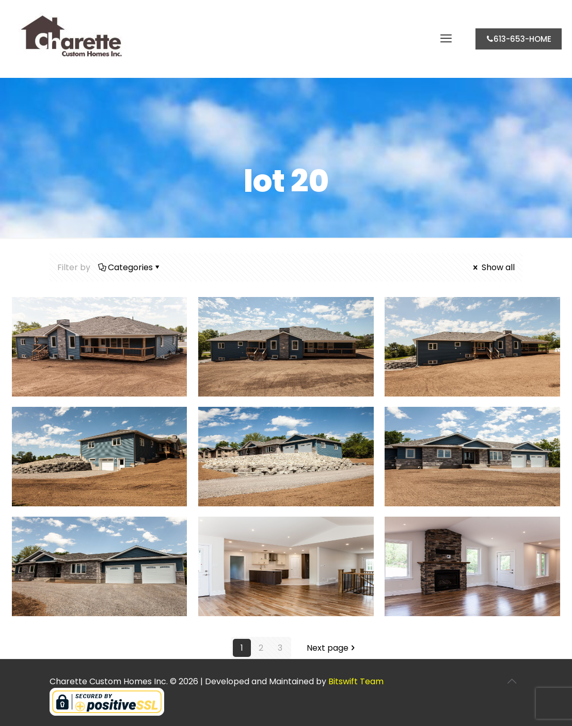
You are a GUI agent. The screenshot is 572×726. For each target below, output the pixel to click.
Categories (129, 267)
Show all (493, 267)
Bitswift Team (356, 681)
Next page (332, 648)
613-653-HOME (518, 39)
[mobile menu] (446, 38)
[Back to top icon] (511, 681)
